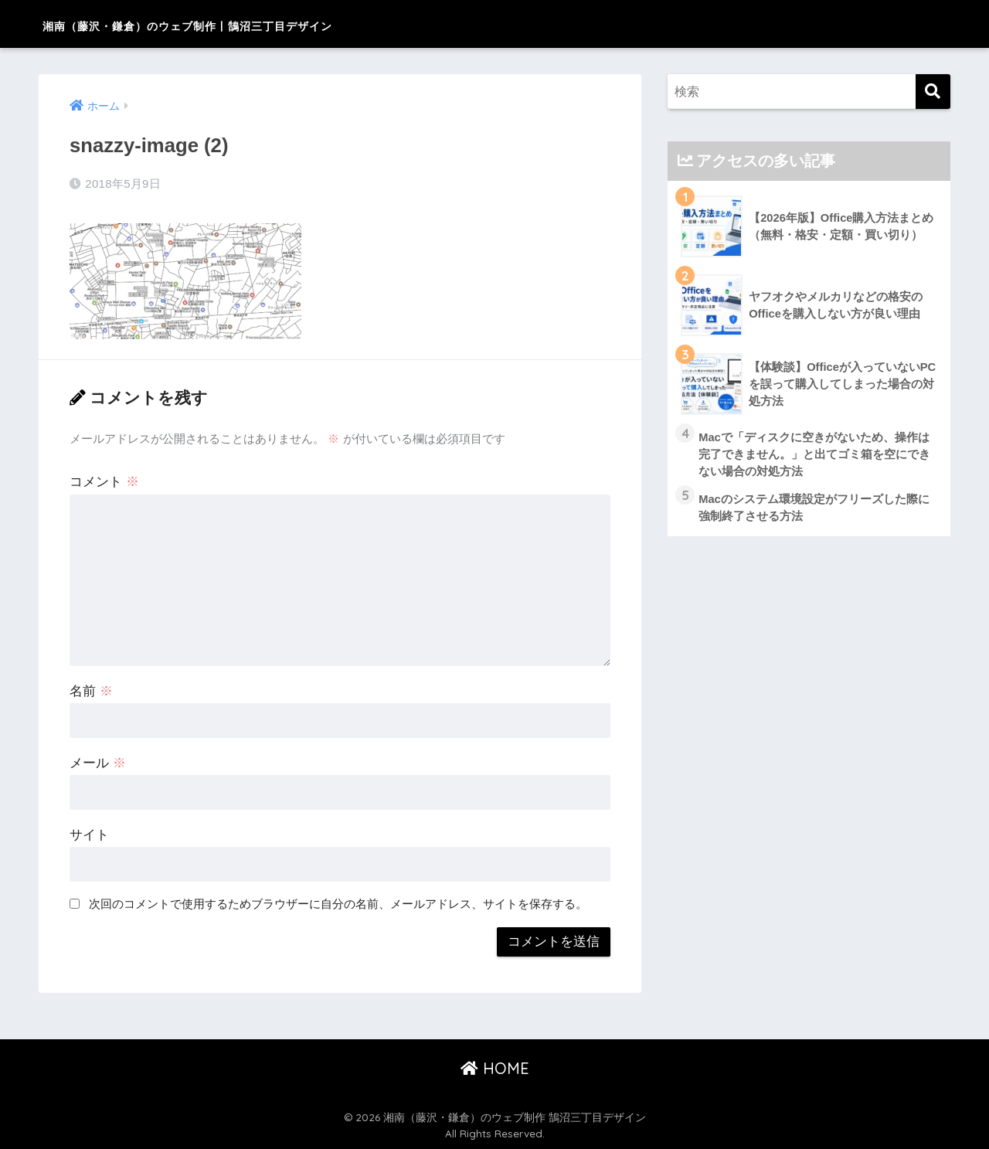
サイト (89, 834)
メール (98, 762)
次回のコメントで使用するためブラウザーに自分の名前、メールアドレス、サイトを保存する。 (338, 902)
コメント (104, 481)
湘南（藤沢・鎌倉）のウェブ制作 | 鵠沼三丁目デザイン (275, 23)
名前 (91, 690)
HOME (495, 1066)
